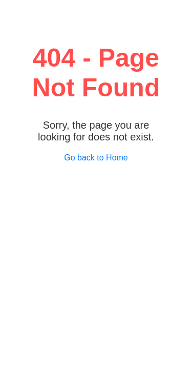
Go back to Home (96, 157)
